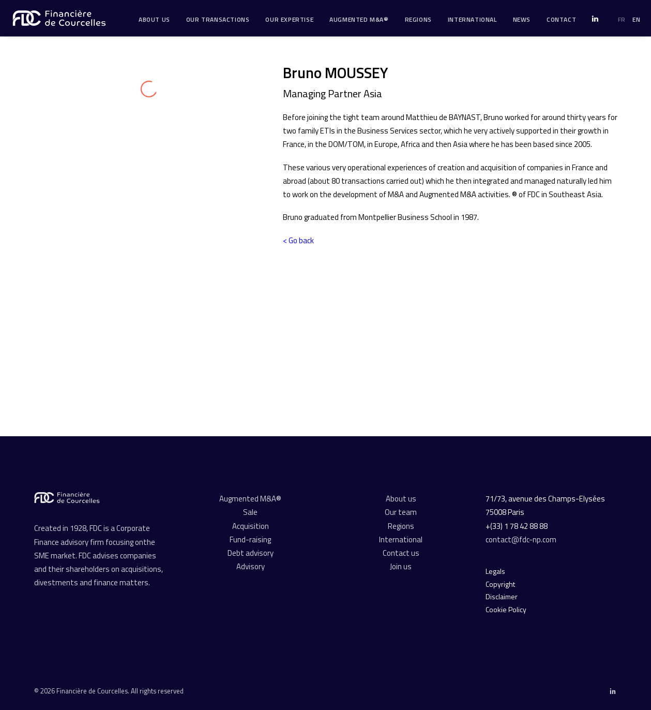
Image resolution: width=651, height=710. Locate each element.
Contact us (401, 553)
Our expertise (289, 19)
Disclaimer (502, 596)
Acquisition (250, 526)
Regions (418, 19)
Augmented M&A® (358, 19)
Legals (495, 571)
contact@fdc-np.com (522, 539)
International (472, 19)
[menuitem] (154, 20)
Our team (401, 512)
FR (622, 19)
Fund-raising (250, 539)
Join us (401, 566)
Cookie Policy (506, 609)
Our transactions (218, 19)
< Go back (298, 240)
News (522, 19)
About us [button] (154, 19)
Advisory (250, 566)
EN (636, 19)
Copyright (500, 584)
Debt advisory (251, 553)
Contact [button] (561, 19)
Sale (250, 512)
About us (401, 499)
